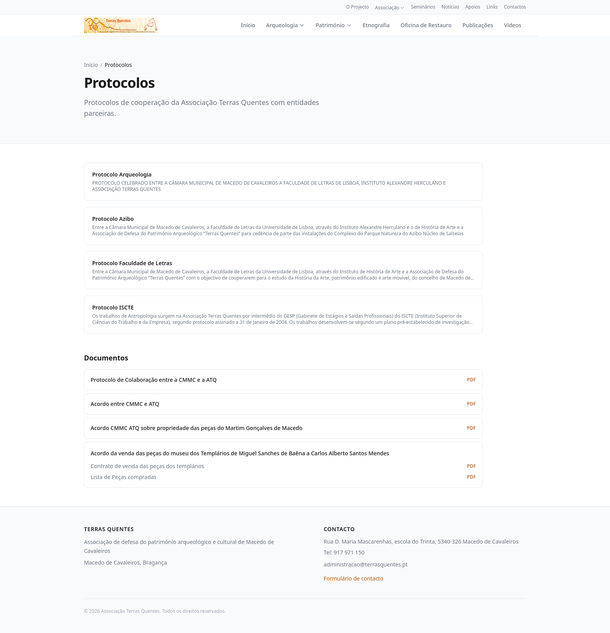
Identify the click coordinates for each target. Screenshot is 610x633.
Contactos (515, 7)
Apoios (472, 7)
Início (248, 25)
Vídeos (512, 25)
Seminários (423, 7)
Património (334, 25)
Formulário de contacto (353, 578)
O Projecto (357, 7)
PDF (471, 380)
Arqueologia (285, 25)
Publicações (478, 25)
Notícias (450, 7)
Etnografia (376, 25)
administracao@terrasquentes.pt (366, 564)
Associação (390, 8)
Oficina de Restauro (426, 25)
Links (492, 7)
